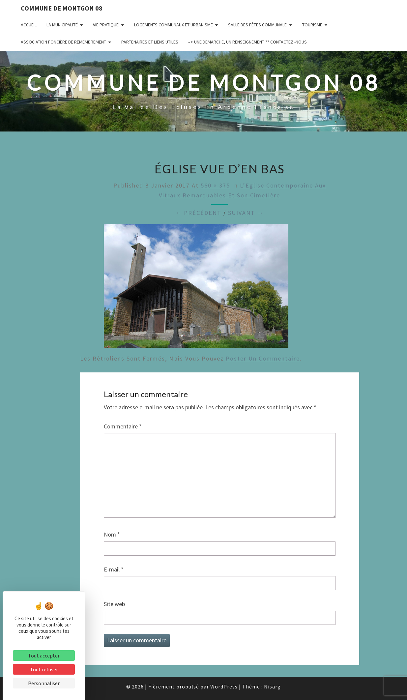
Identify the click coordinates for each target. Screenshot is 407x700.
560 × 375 (215, 185)
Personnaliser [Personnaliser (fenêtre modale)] (44, 683)
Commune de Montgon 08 (61, 8)
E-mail (114, 569)
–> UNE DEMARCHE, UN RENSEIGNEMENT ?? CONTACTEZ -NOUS (247, 42)
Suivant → (246, 213)
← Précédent (198, 213)
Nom (112, 534)
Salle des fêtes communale (257, 25)
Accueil (29, 25)
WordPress (224, 686)
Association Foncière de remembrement (63, 42)
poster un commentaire (263, 358)
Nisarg (272, 686)
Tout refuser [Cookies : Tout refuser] (44, 669)
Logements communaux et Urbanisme (173, 25)
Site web (114, 604)
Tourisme (312, 25)
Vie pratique (106, 25)
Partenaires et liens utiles (149, 42)
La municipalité (62, 25)
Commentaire (123, 426)
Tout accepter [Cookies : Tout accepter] (44, 655)
